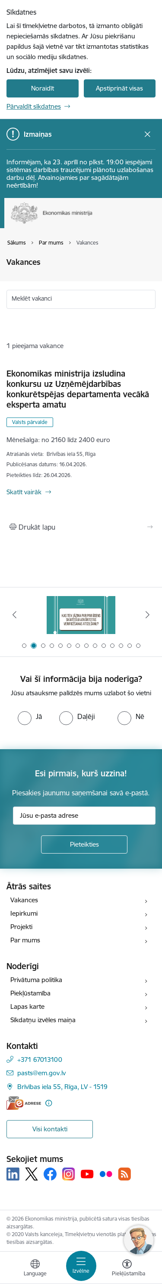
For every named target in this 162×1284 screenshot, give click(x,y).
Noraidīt (42, 88)
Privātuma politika (36, 980)
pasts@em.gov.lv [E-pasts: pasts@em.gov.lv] (41, 1073)
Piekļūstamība (30, 993)
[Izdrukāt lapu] (81, 527)
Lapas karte (27, 1006)
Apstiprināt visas (119, 88)
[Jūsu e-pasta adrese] (84, 816)
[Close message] (147, 134)
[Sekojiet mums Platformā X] (31, 1174)
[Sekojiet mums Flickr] (105, 1173)
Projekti (21, 927)
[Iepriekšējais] (14, 614)
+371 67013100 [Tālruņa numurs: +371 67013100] (39, 1059)
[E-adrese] (23, 1103)
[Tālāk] (147, 614)
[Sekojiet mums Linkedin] (12, 1174)
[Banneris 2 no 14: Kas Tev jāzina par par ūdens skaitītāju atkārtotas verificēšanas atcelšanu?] (81, 615)
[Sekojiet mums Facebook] (50, 1174)
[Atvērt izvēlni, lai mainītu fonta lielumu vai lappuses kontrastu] (127, 1269)
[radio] (30, 716)
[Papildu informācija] (48, 1103)
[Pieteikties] (84, 844)
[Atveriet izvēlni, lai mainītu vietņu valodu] (35, 1269)
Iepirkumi (24, 913)
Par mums (25, 940)
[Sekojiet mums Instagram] (68, 1174)
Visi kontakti (49, 1129)
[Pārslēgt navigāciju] (81, 1266)
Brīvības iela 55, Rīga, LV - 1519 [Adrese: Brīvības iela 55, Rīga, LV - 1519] (62, 1087)
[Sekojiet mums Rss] (124, 1174)
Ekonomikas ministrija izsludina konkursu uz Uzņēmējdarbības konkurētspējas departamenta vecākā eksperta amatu (77, 389)
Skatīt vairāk (23, 492)
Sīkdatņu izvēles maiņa (43, 1020)
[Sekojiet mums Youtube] (87, 1173)
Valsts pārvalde (30, 422)
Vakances (24, 900)
